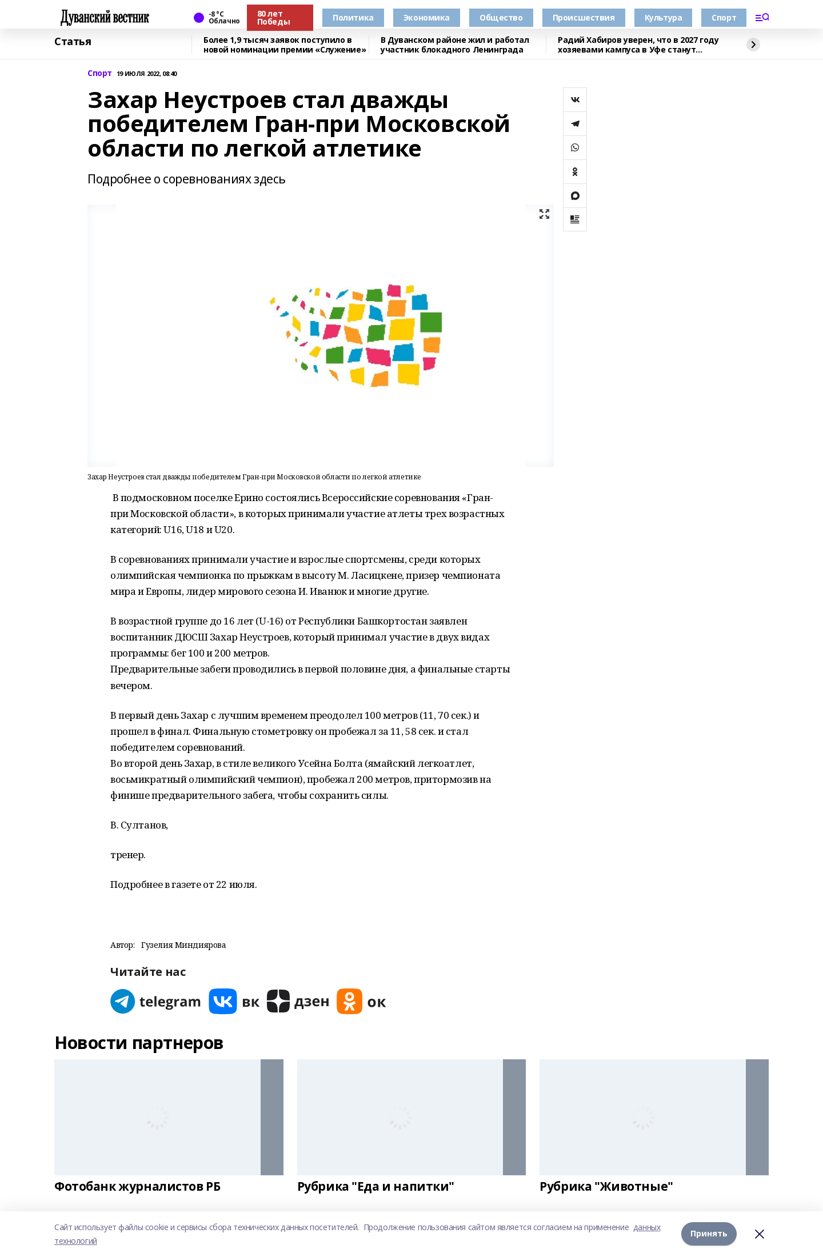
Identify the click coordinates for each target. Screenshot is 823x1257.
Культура (663, 17)
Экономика (426, 17)
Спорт (724, 17)
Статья (72, 41)
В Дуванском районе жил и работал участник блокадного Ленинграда (455, 44)
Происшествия (584, 17)
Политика (353, 17)
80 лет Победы (273, 17)
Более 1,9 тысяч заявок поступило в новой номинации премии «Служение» (284, 44)
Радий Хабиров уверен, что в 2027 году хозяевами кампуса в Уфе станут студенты (638, 44)
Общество (501, 17)
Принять (709, 1233)
